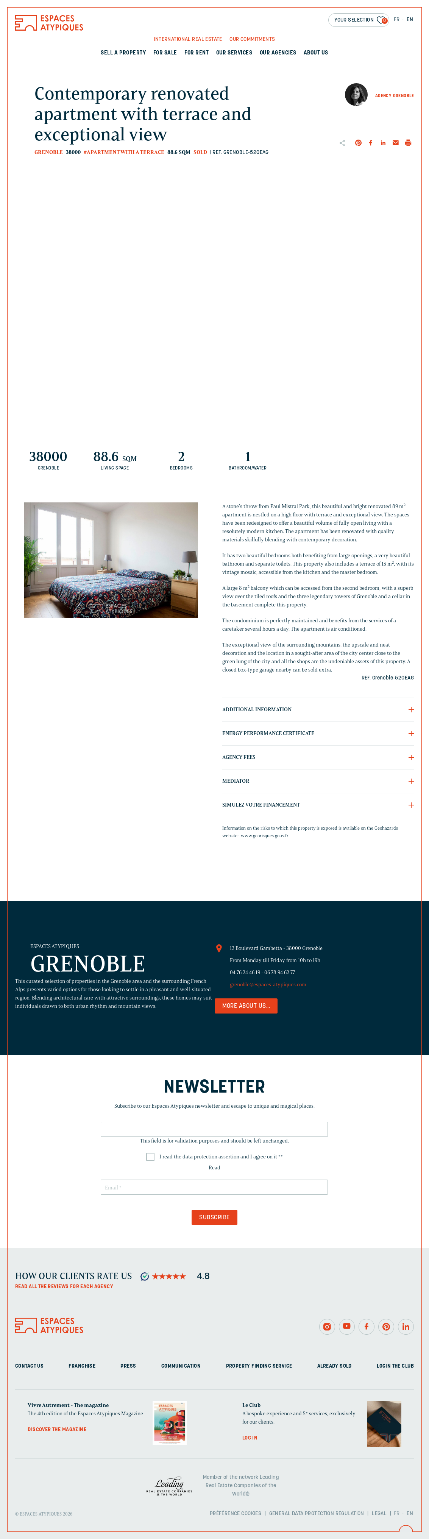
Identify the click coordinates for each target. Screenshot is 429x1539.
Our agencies (278, 53)
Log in (250, 1438)
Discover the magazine (57, 1430)
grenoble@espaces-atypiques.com (268, 984)
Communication (181, 1366)
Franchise (82, 1366)
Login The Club (395, 1366)
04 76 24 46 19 (245, 972)
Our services (234, 53)
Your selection (361, 20)
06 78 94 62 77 (279, 972)
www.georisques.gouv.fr (265, 835)
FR (397, 20)
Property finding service (259, 1366)
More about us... (246, 1006)
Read (214, 1167)
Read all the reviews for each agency (64, 1287)
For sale (165, 53)
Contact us (29, 1366)
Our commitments (252, 39)
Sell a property (123, 53)
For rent (196, 53)
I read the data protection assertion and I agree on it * (221, 1156)
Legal (379, 1514)
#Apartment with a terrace (124, 152)
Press (128, 1366)
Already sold (334, 1366)
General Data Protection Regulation (316, 1514)
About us (316, 53)
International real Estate (188, 39)
